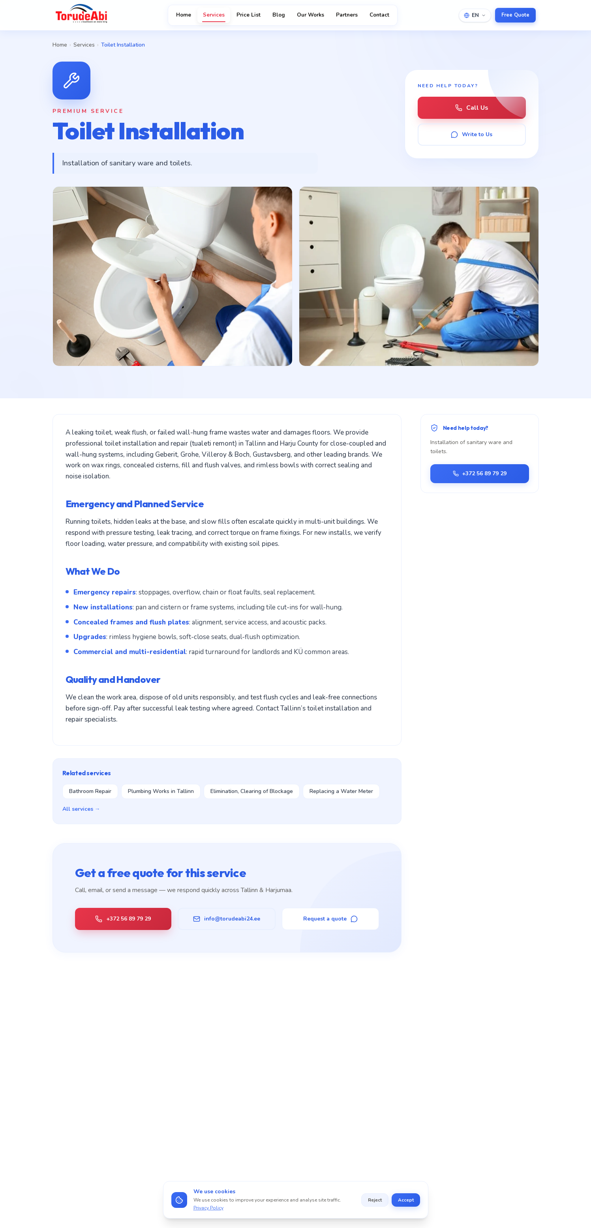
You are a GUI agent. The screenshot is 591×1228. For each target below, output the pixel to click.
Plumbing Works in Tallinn (161, 791)
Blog (278, 15)
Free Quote (515, 15)
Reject (375, 1200)
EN (475, 15)
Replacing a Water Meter (341, 791)
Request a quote (330, 918)
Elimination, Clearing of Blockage (251, 791)
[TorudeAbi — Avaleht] (81, 15)
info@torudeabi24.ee (226, 918)
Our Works (310, 15)
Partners (347, 15)
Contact (379, 15)
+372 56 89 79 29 (123, 918)
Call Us (471, 107)
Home (183, 15)
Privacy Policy (208, 1208)
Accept (406, 1200)
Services (213, 16)
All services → (81, 809)
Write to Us (471, 134)
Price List (248, 15)
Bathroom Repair (90, 791)
